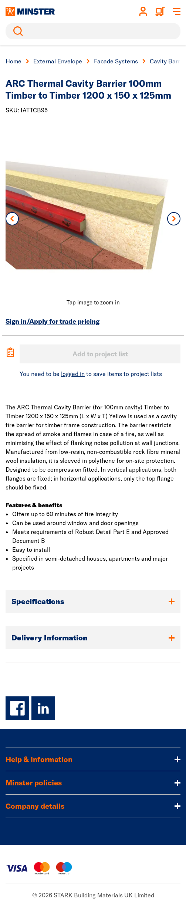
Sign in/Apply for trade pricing (52, 321)
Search (17, 31)
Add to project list (100, 354)
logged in (73, 373)
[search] (93, 31)
